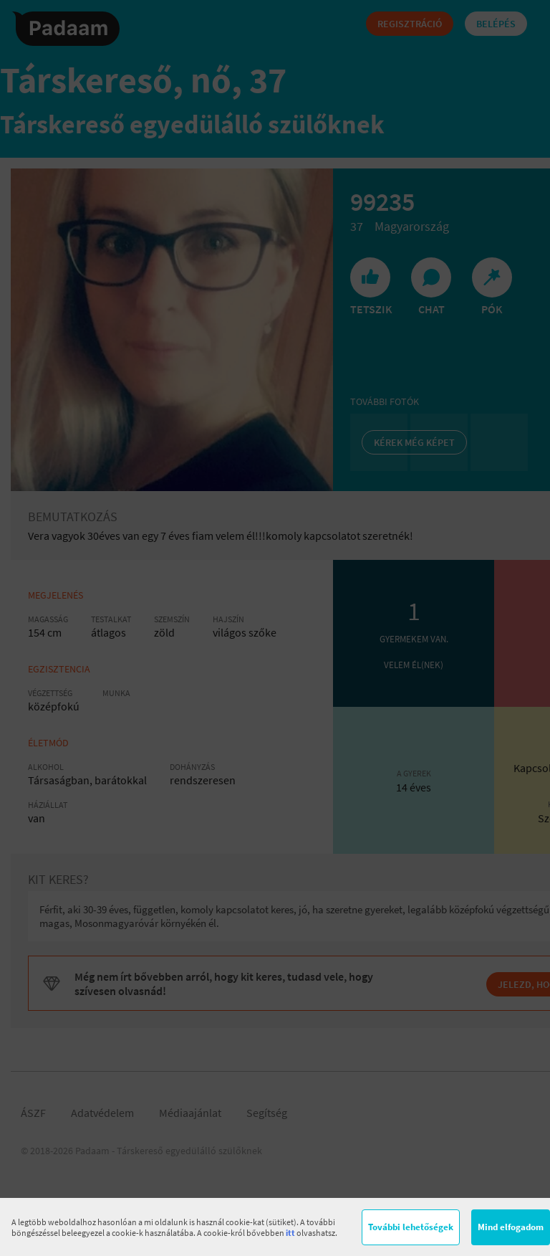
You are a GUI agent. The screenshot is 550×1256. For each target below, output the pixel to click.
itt (290, 1232)
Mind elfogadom (511, 1227)
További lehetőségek (410, 1227)
